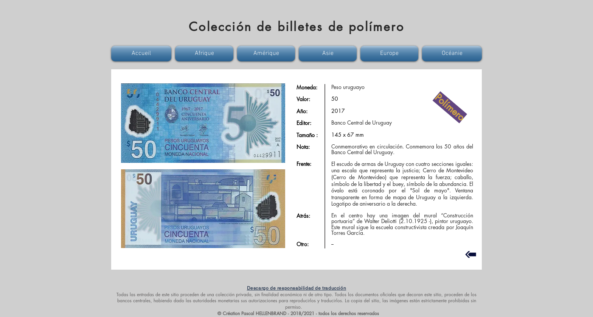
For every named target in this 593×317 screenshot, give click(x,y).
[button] (142, 53)
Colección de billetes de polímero (296, 26)
